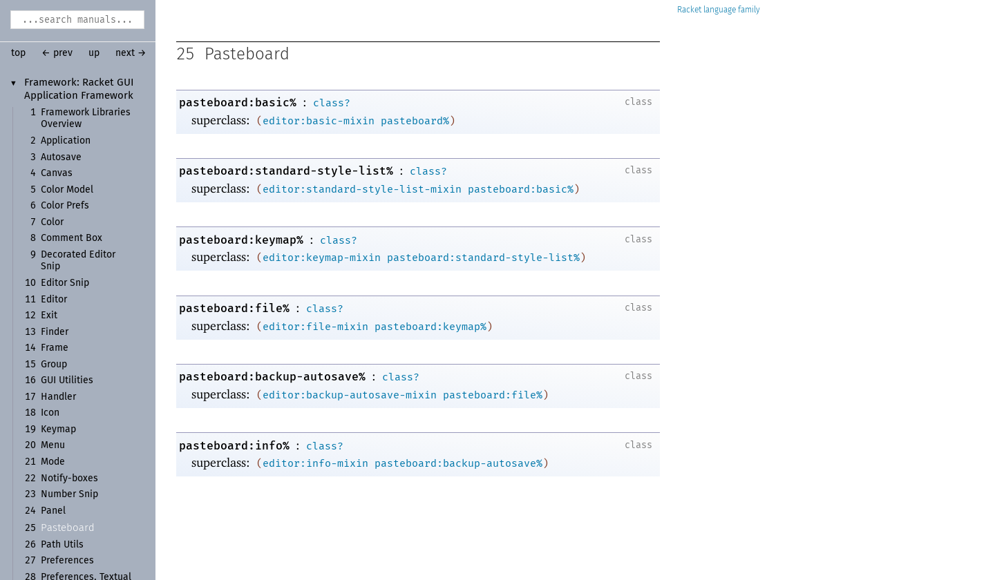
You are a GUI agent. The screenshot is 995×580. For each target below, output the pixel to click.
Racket (718, 10)
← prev (57, 53)
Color (52, 222)
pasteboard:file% (234, 308)
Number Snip (69, 494)
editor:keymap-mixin (322, 257)
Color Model (67, 190)
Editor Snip (65, 283)
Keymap (58, 429)
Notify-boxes (69, 478)
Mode (53, 462)
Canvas (57, 173)
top (18, 53)
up (94, 53)
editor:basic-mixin (319, 121)
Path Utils (62, 545)
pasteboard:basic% (237, 102)
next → (130, 53)
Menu (53, 445)
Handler (58, 397)
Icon (50, 413)
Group (54, 364)
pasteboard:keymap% (241, 239)
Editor (54, 299)
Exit (49, 315)
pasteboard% (415, 121)
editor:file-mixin (315, 326)
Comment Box (71, 238)
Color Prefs (65, 206)
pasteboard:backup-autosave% (272, 376)
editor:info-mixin (315, 463)
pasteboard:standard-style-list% (286, 170)
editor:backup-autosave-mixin (350, 395)
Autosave (61, 157)
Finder (54, 332)
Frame (54, 348)
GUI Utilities (67, 380)
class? (331, 103)
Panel (53, 511)
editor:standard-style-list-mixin (362, 189)
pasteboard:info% (234, 445)
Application (66, 141)
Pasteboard (68, 528)
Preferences (67, 561)
